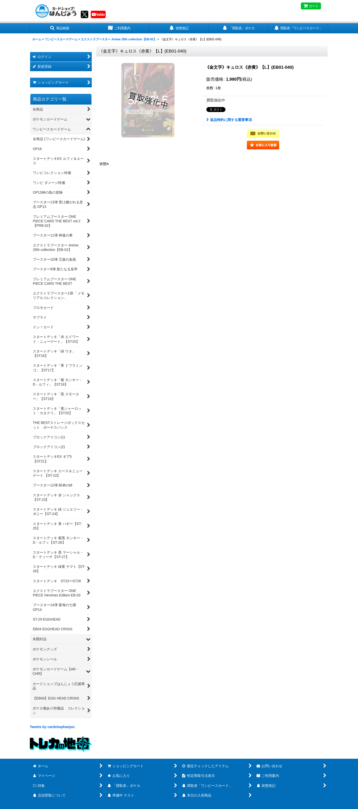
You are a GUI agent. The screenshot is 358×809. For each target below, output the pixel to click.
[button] (60, 28)
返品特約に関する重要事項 (229, 120)
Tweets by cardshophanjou (52, 727)
